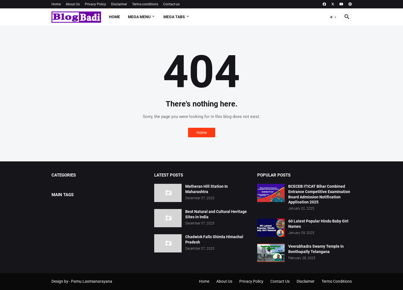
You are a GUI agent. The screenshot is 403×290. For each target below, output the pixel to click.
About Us (73, 4)
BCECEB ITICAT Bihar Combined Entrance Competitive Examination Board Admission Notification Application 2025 (319, 194)
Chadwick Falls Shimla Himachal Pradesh (214, 239)
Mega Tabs (174, 17)
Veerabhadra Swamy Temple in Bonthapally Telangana (316, 249)
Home (56, 4)
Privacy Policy (95, 4)
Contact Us (280, 281)
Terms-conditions (145, 4)
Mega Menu (139, 17)
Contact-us (171, 4)
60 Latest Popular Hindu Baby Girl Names (318, 224)
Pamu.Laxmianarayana (91, 281)
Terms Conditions (337, 281)
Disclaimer (119, 4)
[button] (333, 17)
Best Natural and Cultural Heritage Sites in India (216, 214)
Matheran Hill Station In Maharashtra (206, 189)
